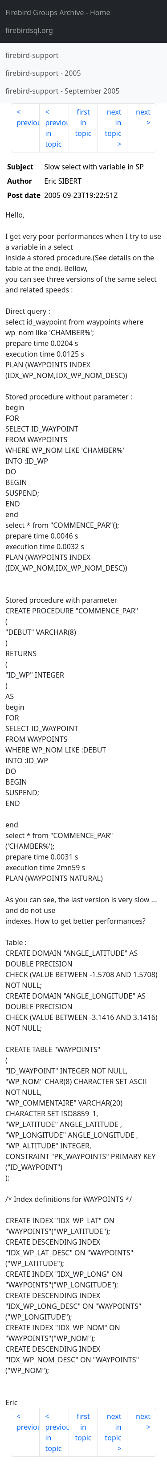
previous (28, 122)
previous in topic (57, 133)
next (143, 112)
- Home (57, 12)
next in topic (113, 122)
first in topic (83, 122)
